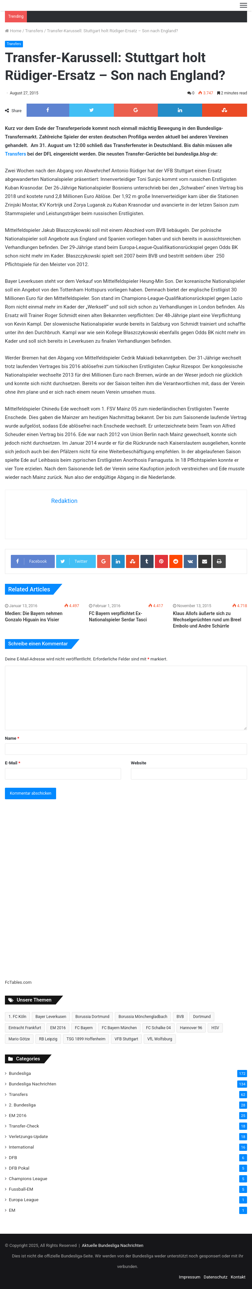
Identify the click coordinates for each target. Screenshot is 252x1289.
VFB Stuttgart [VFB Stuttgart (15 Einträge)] (126, 1039)
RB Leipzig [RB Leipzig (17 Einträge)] (48, 1039)
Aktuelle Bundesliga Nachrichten (112, 1245)
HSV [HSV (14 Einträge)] (215, 1028)
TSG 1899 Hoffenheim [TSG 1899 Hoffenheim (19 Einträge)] (86, 1039)
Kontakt (238, 1277)
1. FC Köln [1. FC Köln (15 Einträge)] (17, 1016)
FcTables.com (18, 982)
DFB (13, 1157)
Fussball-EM (21, 1189)
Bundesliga (20, 1073)
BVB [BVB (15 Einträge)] (180, 1016)
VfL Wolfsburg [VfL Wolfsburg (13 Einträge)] (159, 1039)
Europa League (23, 1199)
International (21, 1147)
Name (12, 738)
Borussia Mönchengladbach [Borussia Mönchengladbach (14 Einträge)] (142, 1016)
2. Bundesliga (22, 1104)
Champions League (28, 1178)
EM (12, 1210)
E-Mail (12, 762)
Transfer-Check (24, 1125)
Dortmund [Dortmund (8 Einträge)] (202, 1016)
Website (138, 762)
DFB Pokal (19, 1168)
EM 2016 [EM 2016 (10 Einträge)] (58, 1028)
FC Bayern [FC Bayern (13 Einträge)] (84, 1028)
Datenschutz (215, 1277)
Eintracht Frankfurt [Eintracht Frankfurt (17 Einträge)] (25, 1028)
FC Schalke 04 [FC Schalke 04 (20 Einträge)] (158, 1028)
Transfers (34, 30)
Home (13, 30)
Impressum (189, 1277)
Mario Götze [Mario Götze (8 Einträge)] (19, 1039)
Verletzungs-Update (28, 1136)
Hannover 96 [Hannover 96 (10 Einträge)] (191, 1028)
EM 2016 (18, 1115)
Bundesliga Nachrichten (32, 1083)
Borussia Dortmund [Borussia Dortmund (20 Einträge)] (92, 1016)
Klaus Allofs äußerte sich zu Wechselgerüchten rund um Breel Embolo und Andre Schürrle (207, 620)
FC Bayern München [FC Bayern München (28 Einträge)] (119, 1028)
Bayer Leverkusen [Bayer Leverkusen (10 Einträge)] (50, 1016)
